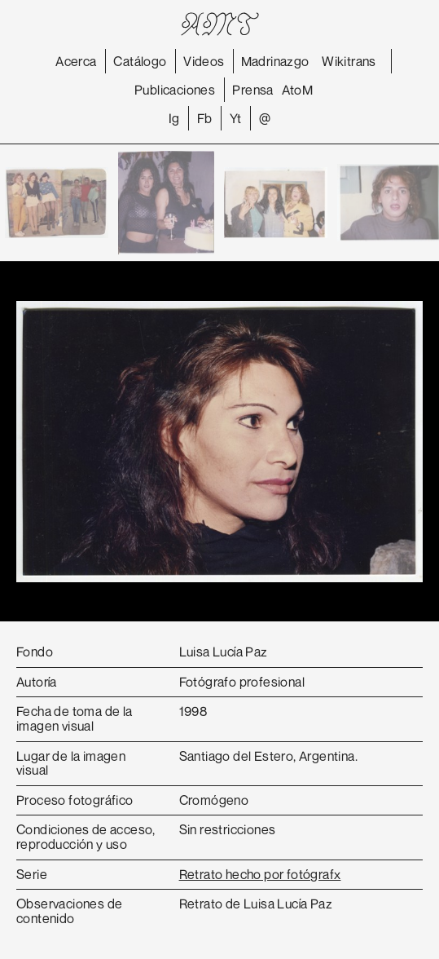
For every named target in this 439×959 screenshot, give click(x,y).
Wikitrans (349, 61)
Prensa (252, 90)
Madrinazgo (275, 61)
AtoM (298, 90)
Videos (203, 61)
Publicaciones (174, 90)
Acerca (75, 61)
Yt (236, 118)
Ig (174, 118)
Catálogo (139, 61)
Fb (205, 118)
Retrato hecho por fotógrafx (260, 874)
